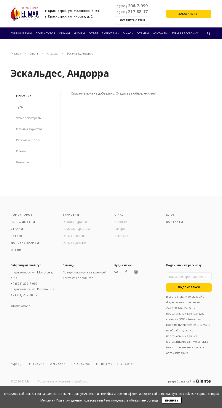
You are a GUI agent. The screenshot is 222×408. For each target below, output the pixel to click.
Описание (24, 96)
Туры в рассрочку (184, 33)
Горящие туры (21, 33)
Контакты (160, 33)
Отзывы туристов (30, 131)
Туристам (109, 33)
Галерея (120, 232)
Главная (16, 53)
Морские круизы (25, 246)
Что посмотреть (29, 119)
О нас (127, 33)
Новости (23, 165)
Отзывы (143, 33)
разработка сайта (189, 384)
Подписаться (189, 290)
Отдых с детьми (74, 246)
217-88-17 (131, 11)
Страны (64, 33)
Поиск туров (45, 33)
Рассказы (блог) (28, 142)
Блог (170, 218)
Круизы (79, 33)
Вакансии (121, 239)
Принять (171, 400)
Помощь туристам (76, 232)
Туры (20, 108)
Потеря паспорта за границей (84, 275)
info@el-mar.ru (21, 309)
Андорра (53, 53)
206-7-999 (131, 6)
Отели (93, 33)
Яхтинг (17, 239)
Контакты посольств (77, 281)
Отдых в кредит (74, 239)
